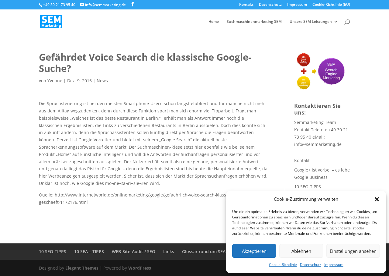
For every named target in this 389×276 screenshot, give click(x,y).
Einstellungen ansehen (353, 251)
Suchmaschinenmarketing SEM (254, 21)
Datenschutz (310, 264)
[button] (377, 199)
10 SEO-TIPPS (307, 186)
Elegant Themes (81, 268)
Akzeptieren (254, 251)
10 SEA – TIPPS (89, 251)
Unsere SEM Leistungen (311, 21)
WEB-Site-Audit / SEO (133, 251)
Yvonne (54, 80)
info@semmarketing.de (318, 144)
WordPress (139, 268)
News (102, 80)
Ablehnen (301, 251)
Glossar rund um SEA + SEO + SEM (217, 251)
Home (213, 21)
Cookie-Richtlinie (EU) (331, 5)
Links (168, 251)
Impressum (333, 264)
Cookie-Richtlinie (283, 264)
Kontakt (246, 5)
